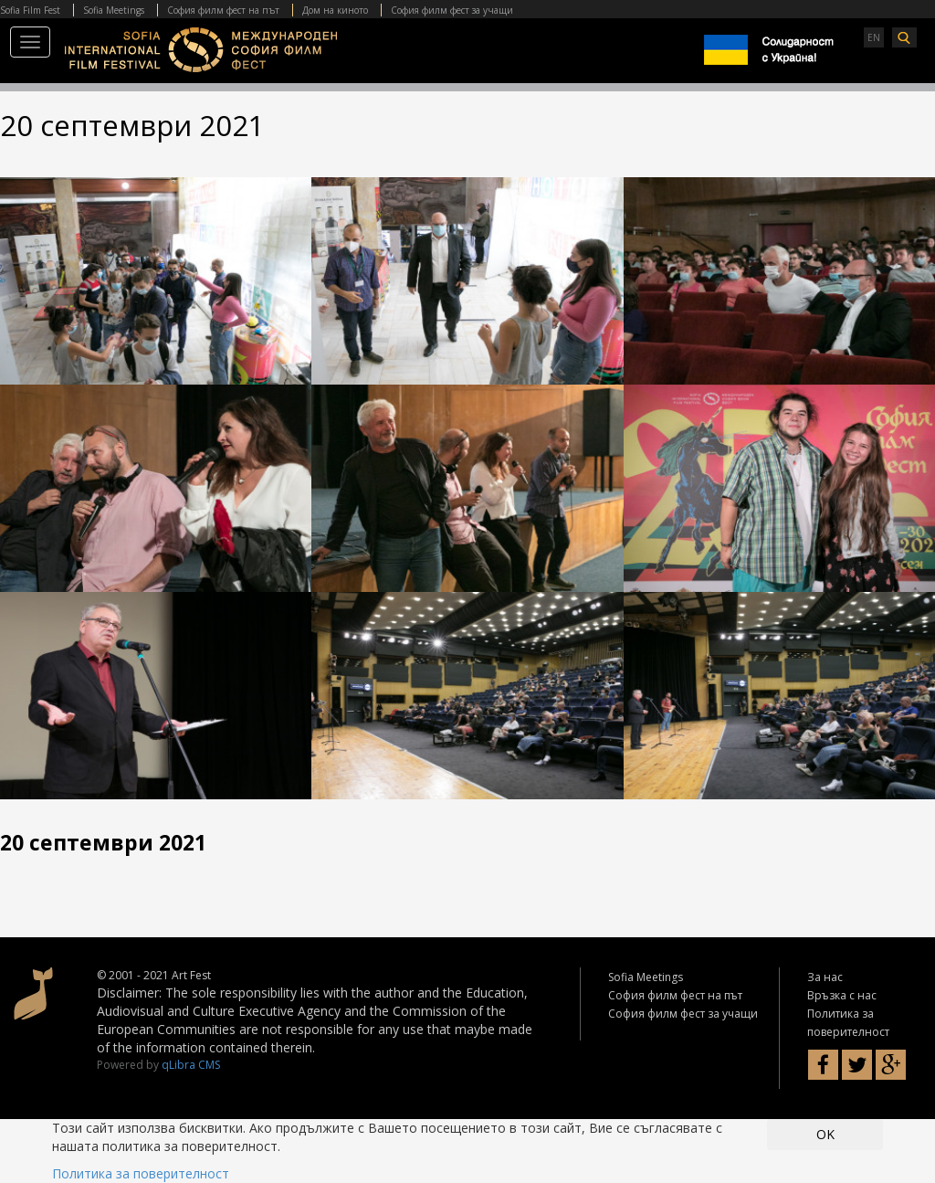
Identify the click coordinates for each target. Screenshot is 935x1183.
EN (873, 37)
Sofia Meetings (113, 10)
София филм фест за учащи (452, 10)
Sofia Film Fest (30, 10)
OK (825, 1134)
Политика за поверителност (140, 1173)
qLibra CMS (191, 1064)
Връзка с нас (842, 995)
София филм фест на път (223, 10)
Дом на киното (335, 10)
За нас (825, 977)
